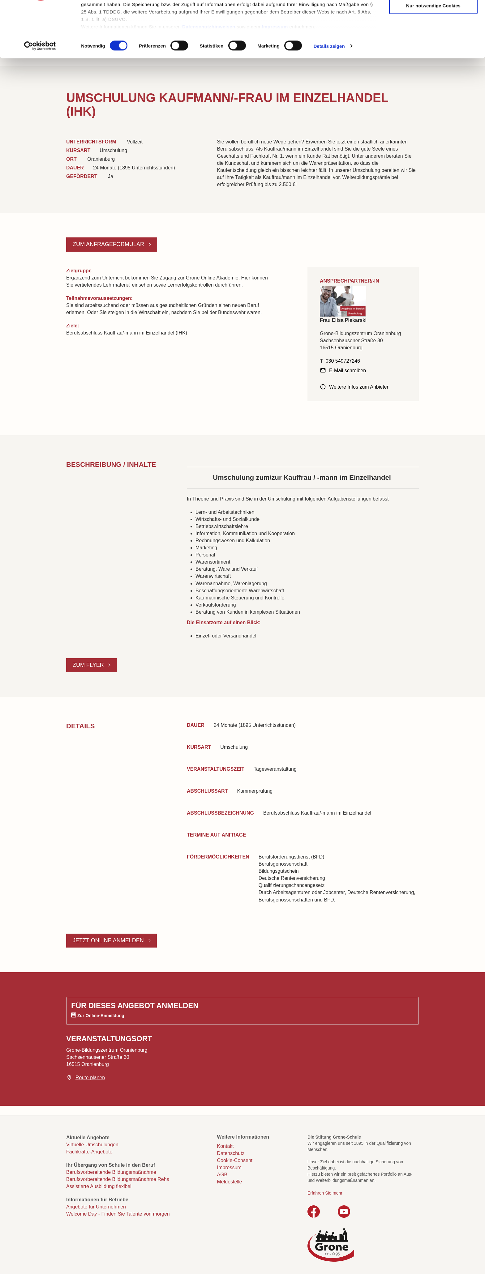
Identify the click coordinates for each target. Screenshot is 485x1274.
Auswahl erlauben (433, 34)
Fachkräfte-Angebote (89, 1151)
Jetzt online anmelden (109, 940)
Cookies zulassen (433, 15)
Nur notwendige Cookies (433, 53)
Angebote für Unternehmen (96, 1206)
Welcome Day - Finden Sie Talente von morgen (118, 1213)
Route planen (90, 1077)
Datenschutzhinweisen (208, 74)
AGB (222, 1174)
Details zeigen (329, 93)
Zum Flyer (89, 665)
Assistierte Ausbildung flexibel (98, 1186)
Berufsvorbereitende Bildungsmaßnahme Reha (118, 1179)
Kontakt (225, 1146)
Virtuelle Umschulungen (92, 1144)
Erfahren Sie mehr (324, 1193)
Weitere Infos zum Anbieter (358, 387)
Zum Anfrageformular (109, 244)
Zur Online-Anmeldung (100, 1015)
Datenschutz (231, 1153)
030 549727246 (343, 361)
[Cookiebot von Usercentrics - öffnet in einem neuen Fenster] (40, 94)
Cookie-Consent (235, 1160)
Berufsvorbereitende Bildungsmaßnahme (111, 1172)
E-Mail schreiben (347, 370)
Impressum (275, 74)
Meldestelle (229, 1181)
